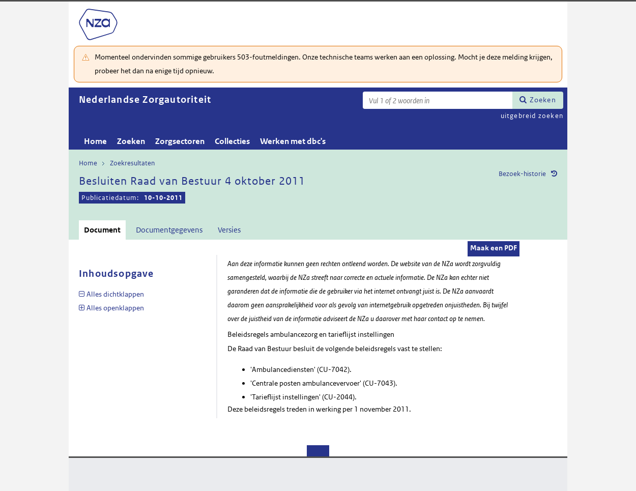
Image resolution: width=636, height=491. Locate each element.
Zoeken (543, 99)
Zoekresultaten (132, 163)
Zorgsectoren (180, 141)
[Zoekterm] (437, 100)
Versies (229, 230)
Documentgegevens (169, 230)
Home (95, 141)
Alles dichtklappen (115, 294)
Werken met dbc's (293, 141)
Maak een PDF (493, 247)
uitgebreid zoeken (532, 115)
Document (102, 230)
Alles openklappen (115, 307)
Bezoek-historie (522, 173)
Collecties (232, 141)
